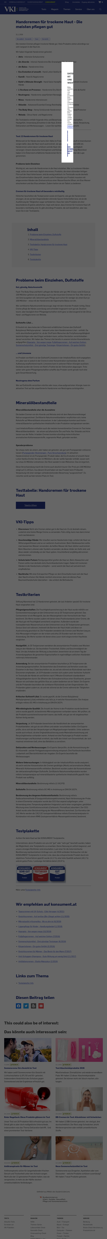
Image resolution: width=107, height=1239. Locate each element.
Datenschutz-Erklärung (72, 127)
